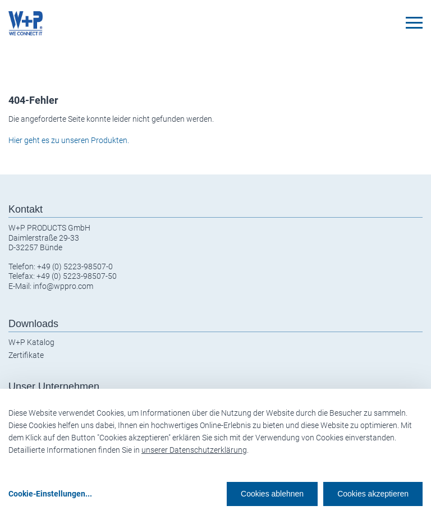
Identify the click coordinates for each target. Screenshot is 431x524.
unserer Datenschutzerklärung (194, 449)
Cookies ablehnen (272, 493)
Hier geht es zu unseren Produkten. (68, 140)
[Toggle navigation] (414, 22)
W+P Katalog (31, 342)
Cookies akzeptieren (373, 493)
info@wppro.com (63, 286)
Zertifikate (26, 355)
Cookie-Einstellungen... (50, 493)
